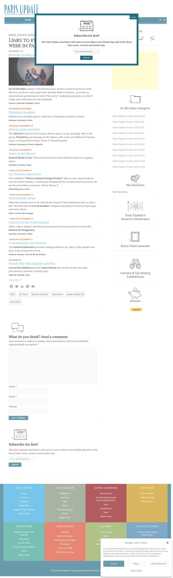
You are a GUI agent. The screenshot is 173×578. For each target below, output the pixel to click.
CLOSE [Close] (133, 17)
